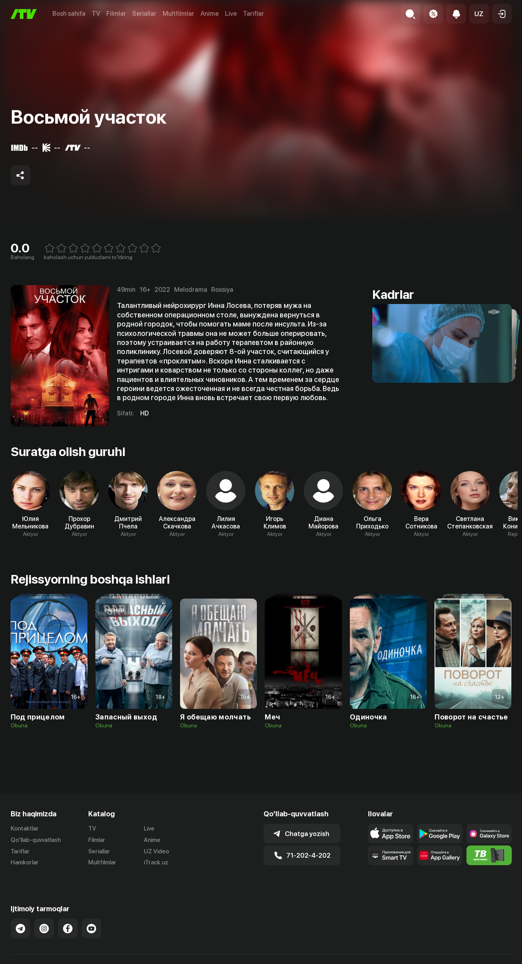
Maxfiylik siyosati (489, 960)
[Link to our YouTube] (91, 920)
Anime (210, 13)
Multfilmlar (178, 13)
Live (231, 13)
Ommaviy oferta (435, 960)
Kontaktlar (25, 828)
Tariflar (253, 13)
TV (96, 13)
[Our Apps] (390, 855)
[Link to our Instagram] (44, 920)
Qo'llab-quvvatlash (36, 840)
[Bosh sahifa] (24, 13)
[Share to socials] (20, 175)
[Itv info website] (489, 855)
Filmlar (116, 13)
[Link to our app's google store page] (440, 834)
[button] (479, 14)
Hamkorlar (25, 862)
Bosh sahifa (68, 13)
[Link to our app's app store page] (390, 834)
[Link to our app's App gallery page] (440, 855)
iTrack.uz (156, 862)
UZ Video (156, 851)
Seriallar (144, 13)
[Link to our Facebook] (68, 920)
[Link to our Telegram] (20, 920)
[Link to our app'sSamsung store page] (489, 834)
